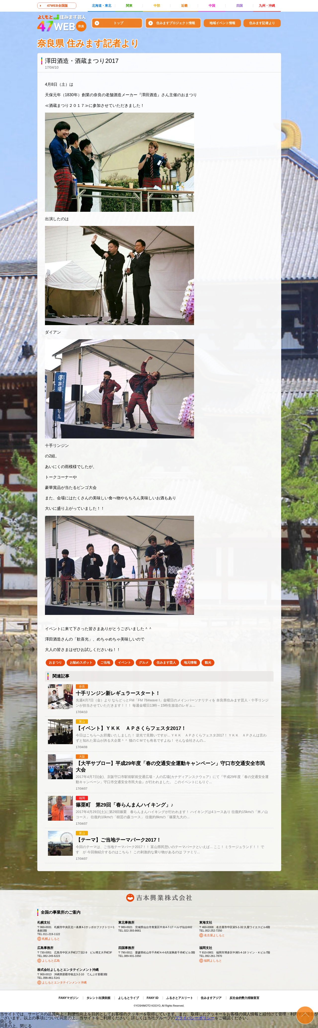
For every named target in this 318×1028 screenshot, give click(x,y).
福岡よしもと (213, 960)
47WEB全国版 (57, 5)
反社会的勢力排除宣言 (244, 998)
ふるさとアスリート (179, 998)
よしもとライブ (128, 998)
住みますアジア (211, 998)
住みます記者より (262, 23)
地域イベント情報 (222, 23)
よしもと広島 (51, 960)
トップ (118, 23)
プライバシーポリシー (195, 1018)
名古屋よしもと (214, 935)
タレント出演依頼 (98, 998)
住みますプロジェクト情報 (175, 23)
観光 (208, 662)
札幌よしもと (51, 939)
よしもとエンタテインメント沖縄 (64, 982)
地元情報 (190, 662)
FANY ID (152, 998)
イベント (124, 662)
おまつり (55, 662)
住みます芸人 (166, 662)
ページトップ (305, 1015)
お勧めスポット (81, 662)
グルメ (144, 662)
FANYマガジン (69, 998)
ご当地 (105, 662)
